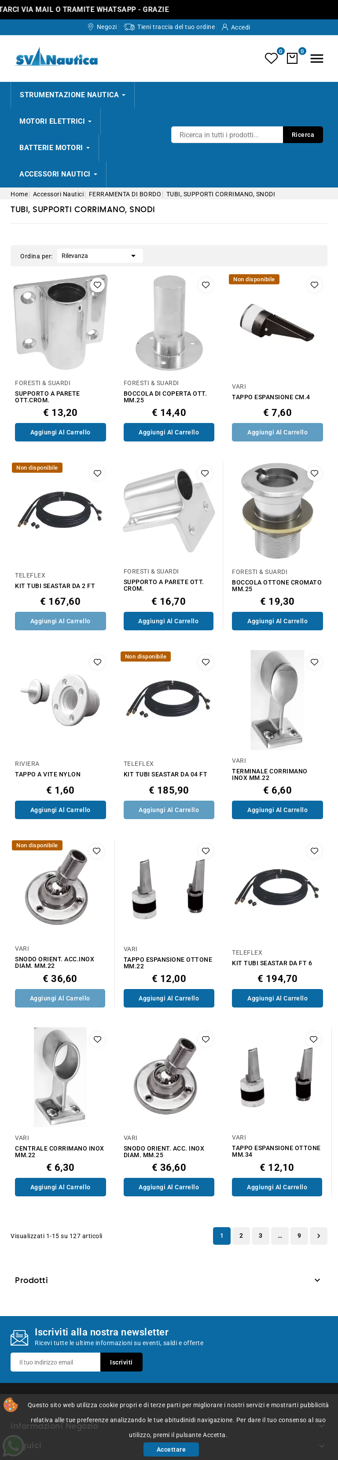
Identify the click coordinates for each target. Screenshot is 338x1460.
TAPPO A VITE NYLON (48, 774)
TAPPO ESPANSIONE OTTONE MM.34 (276, 1151)
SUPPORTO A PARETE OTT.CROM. (47, 397)
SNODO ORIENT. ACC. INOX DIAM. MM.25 (164, 1151)
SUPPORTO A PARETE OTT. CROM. (164, 585)
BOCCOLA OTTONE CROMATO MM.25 (277, 585)
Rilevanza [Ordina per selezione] (100, 255)
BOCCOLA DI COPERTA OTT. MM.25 (165, 397)
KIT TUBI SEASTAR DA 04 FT (166, 774)
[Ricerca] (247, 134)
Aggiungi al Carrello (60, 432)
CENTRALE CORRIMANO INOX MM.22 (59, 1151)
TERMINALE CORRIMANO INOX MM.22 (270, 774)
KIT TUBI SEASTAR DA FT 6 (272, 963)
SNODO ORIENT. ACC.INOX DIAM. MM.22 (54, 962)
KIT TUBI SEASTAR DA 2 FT (55, 586)
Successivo (318, 1236)
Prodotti (31, 1281)
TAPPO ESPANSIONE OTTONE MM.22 (168, 963)
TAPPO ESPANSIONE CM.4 (271, 397)
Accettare (171, 1449)
